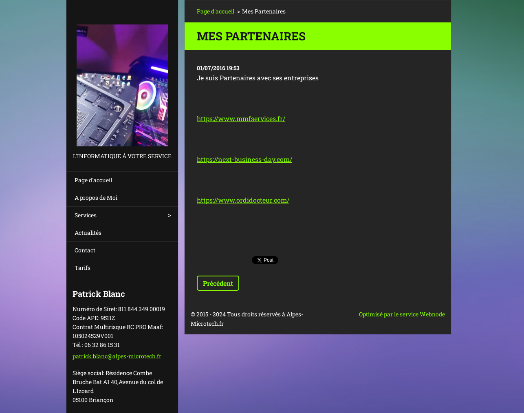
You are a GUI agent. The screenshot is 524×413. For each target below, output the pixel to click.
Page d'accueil (93, 180)
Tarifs (82, 268)
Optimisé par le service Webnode (402, 314)
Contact (85, 250)
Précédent (218, 283)
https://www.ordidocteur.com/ (243, 200)
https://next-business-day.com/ (244, 159)
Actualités (88, 232)
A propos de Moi (96, 197)
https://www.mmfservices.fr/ (241, 118)
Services (86, 215)
